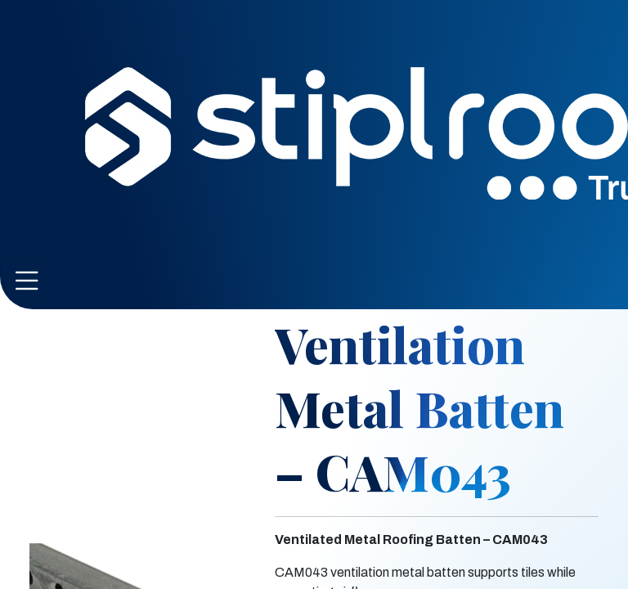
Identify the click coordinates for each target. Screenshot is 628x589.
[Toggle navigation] (27, 281)
